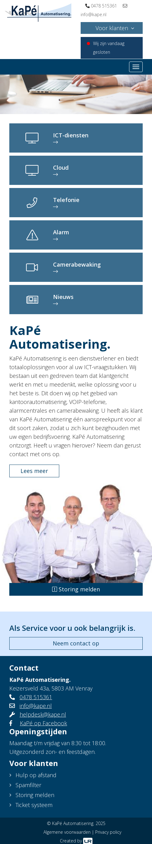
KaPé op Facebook (43, 723)
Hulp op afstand (36, 775)
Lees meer (34, 471)
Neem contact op (76, 643)
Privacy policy (108, 832)
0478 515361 (104, 6)
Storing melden (76, 589)
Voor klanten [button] (112, 28)
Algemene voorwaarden (67, 832)
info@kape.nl (93, 14)
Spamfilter (28, 785)
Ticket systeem (34, 805)
